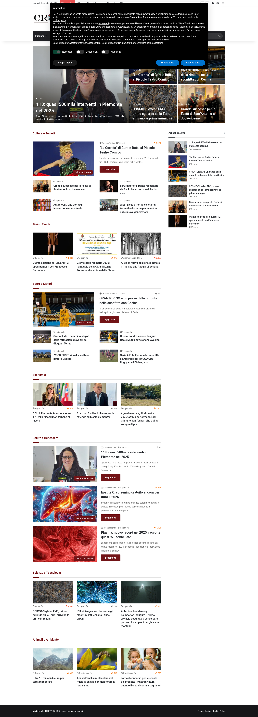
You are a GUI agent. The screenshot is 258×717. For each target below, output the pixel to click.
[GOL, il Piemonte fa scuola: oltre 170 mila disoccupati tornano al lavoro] (53, 394)
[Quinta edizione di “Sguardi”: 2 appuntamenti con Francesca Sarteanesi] (53, 244)
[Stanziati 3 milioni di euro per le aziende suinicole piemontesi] (97, 394)
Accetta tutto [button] (193, 62)
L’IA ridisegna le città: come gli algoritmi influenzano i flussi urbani (95, 615)
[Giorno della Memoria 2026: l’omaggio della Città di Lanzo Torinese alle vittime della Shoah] (97, 244)
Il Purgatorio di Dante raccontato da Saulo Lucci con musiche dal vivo (139, 189)
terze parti (104, 23)
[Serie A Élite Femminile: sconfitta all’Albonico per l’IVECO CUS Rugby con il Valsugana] (109, 356)
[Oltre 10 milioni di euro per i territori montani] (53, 659)
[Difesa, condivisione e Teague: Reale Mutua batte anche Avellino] (109, 336)
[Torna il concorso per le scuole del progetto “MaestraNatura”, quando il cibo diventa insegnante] (141, 659)
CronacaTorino (108, 143)
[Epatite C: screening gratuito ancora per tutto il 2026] (65, 504)
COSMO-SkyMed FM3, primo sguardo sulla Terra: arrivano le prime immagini (152, 113)
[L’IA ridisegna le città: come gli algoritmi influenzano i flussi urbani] (97, 592)
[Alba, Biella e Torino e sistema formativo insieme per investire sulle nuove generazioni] (109, 205)
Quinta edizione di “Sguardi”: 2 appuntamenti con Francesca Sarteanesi (51, 266)
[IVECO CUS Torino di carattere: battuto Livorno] (42, 356)
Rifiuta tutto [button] (167, 62)
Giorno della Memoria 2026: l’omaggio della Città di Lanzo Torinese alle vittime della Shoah (96, 266)
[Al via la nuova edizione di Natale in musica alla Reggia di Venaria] (141, 244)
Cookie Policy (218, 711)
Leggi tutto (109, 169)
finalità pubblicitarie (72, 30)
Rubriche (39, 36)
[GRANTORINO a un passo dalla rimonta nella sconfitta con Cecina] (63, 309)
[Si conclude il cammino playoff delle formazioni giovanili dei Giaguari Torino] (42, 336)
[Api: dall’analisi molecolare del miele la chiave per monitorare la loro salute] (97, 659)
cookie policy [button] (59, 20)
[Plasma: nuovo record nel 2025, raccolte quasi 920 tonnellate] (65, 544)
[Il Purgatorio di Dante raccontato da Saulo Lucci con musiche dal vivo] (109, 186)
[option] (129, 84)
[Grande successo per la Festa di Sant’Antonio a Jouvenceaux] (201, 104)
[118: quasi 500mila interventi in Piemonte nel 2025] (81, 84)
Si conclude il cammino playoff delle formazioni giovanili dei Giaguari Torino (71, 340)
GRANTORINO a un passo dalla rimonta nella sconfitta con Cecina (200, 74)
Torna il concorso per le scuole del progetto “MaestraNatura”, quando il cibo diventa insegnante (140, 682)
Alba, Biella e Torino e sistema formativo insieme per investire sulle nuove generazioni (138, 208)
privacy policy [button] (148, 14)
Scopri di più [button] (65, 62)
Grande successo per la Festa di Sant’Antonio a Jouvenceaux (198, 113)
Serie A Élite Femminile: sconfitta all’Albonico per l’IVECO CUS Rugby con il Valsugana (139, 359)
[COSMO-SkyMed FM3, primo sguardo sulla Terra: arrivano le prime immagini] (153, 104)
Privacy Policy (204, 711)
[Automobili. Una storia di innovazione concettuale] (42, 205)
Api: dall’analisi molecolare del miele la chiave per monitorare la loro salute (96, 682)
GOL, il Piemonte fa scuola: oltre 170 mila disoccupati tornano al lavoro (52, 417)
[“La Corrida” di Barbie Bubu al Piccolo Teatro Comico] (63, 158)
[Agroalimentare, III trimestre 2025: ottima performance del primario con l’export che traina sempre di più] (141, 394)
